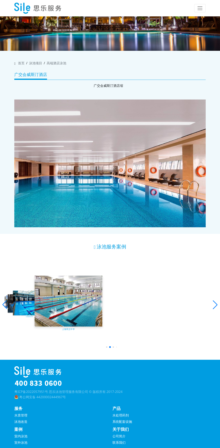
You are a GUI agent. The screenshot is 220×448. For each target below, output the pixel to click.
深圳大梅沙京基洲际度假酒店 (110, 322)
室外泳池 (20, 442)
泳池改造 (20, 421)
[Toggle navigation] (200, 8)
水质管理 (20, 415)
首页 (21, 63)
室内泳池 (20, 436)
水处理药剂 (120, 415)
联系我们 (119, 442)
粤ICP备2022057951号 (31, 391)
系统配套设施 (122, 421)
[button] (5, 304)
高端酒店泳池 (56, 63)
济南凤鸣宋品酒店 (171, 323)
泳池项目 (35, 63)
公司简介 (119, 436)
